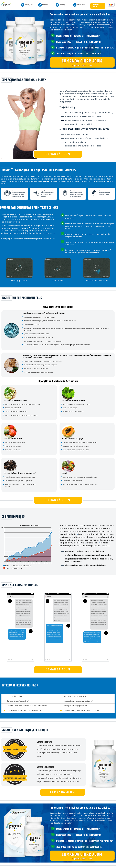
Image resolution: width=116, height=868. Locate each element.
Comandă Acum (96, 6)
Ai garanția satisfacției (82, 62)
